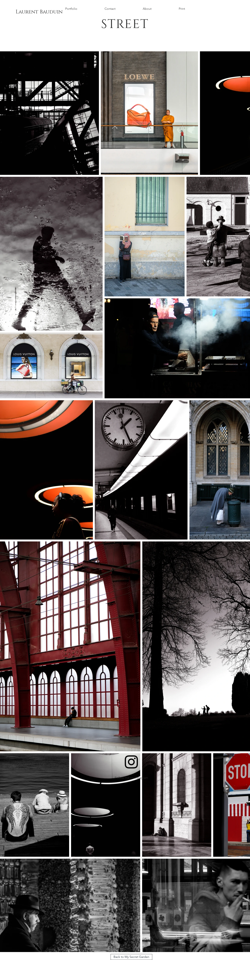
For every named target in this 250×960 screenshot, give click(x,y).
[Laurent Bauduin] (39, 12)
